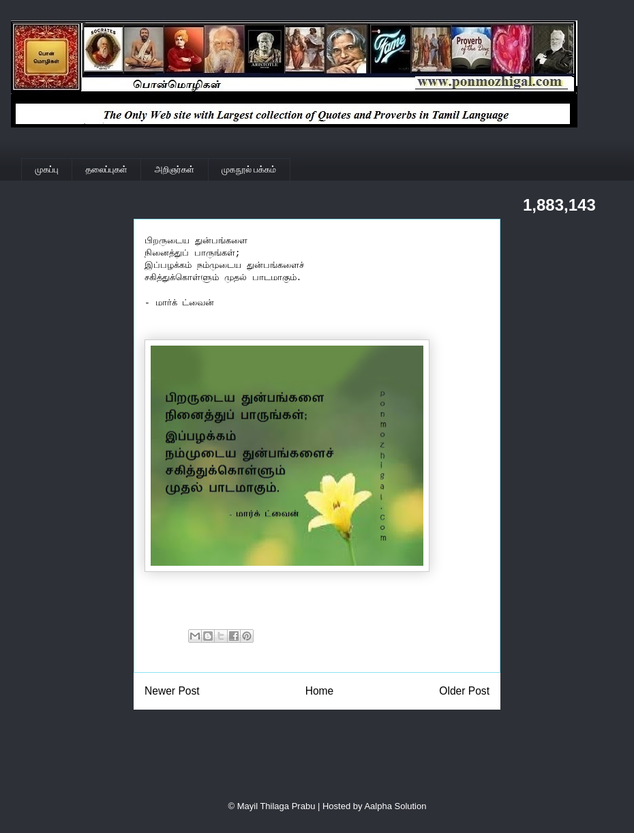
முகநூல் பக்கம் (249, 169)
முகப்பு (47, 169)
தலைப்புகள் (106, 169)
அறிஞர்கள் (174, 169)
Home (319, 691)
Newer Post (172, 691)
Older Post (464, 691)
